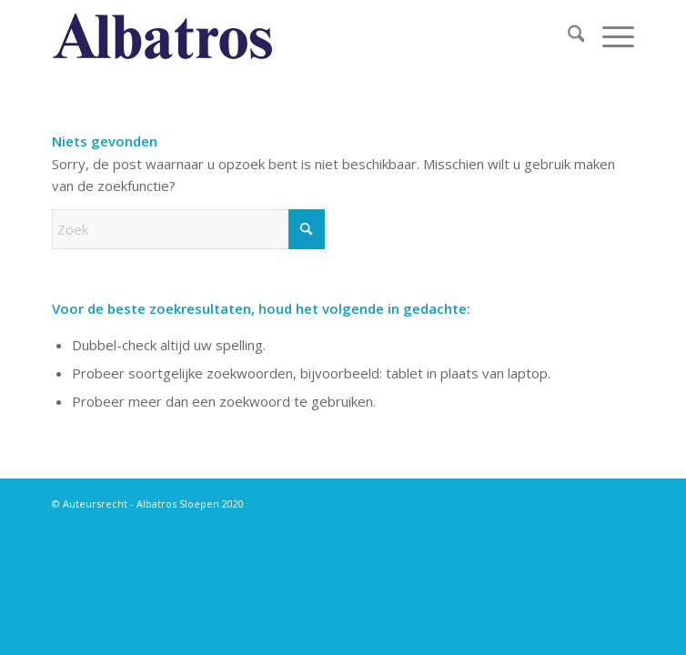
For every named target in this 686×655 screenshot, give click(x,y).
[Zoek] (567, 36)
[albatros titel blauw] (285, 36)
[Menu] (609, 36)
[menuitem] (567, 36)
